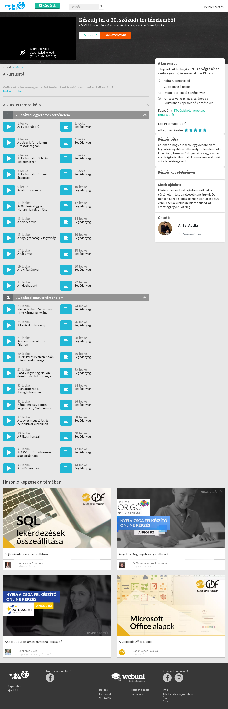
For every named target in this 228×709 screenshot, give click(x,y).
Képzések (47, 5)
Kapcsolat (105, 694)
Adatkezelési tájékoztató (178, 694)
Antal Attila (18, 67)
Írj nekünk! (13, 690)
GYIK (165, 701)
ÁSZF (166, 697)
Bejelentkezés (214, 7)
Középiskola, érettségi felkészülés (182, 112)
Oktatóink (105, 697)
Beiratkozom (115, 35)
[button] (13, 91)
